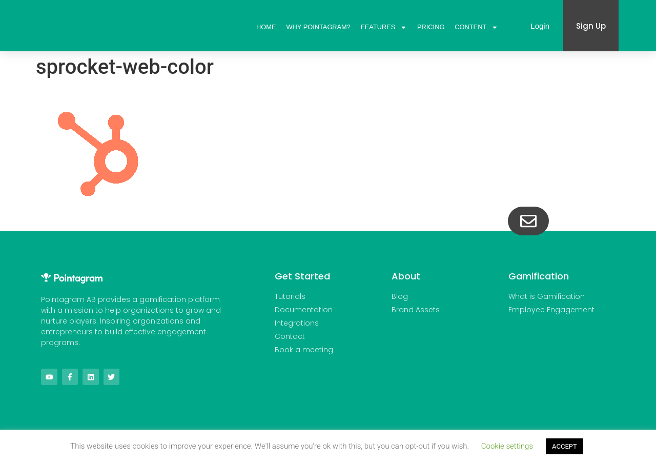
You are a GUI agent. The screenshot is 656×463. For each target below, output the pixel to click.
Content (476, 27)
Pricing (430, 27)
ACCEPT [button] (564, 446)
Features (384, 27)
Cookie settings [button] (507, 446)
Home (266, 27)
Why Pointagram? (318, 27)
